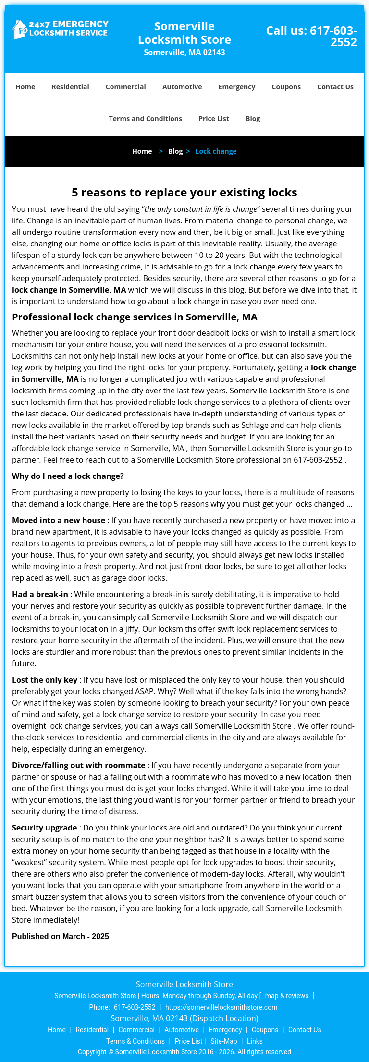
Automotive (182, 86)
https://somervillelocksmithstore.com (221, 1007)
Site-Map (223, 1041)
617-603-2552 (333, 35)
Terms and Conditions (145, 118)
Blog (253, 118)
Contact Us (335, 86)
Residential (70, 86)
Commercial (126, 86)
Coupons (286, 86)
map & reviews (287, 996)
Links (255, 1041)
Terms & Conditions (135, 1041)
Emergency (237, 86)
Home (25, 86)
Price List (213, 118)
